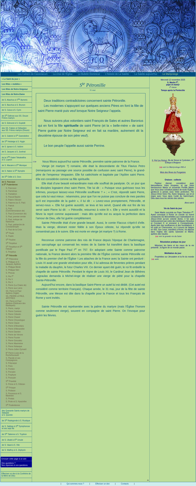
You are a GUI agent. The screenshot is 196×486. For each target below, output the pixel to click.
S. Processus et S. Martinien (14, 394)
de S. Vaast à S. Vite (11, 445)
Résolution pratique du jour (173, 242)
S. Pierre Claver (13, 323)
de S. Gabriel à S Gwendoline (15, 136)
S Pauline (11, 240)
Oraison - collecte (173, 180)
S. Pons (9, 366)
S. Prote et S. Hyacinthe (16, 401)
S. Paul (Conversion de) (16, 214)
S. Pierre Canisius (13, 311)
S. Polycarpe (11, 363)
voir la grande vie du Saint (170, 236)
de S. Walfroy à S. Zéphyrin (14, 450)
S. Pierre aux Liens (14, 288)
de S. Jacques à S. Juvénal (14, 152)
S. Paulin (10, 236)
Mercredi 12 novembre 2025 (173, 80)
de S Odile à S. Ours (11, 177)
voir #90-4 (174, 167)
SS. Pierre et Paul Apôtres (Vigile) (13, 292)
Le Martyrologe (170, 74)
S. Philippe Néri (12, 270)
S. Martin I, (172, 82)
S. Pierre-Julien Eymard (16, 349)
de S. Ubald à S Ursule (12, 440)
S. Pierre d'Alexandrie (15, 329)
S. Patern (13, 200)
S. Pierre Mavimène (14, 343)
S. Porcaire (10, 372)
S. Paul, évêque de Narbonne (14, 220)
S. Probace (10, 391)
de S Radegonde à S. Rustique (16, 421)
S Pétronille (11, 255)
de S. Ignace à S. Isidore (12, 147)
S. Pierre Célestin (13, 314)
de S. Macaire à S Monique (14, 165)
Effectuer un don (102, 484)
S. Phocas (10, 273)
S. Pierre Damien (13, 332)
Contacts (125, 484)
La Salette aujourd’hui (145, 74)
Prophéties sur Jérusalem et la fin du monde (174, 257)
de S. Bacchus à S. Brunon (13, 105)
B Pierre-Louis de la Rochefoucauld (15, 354)
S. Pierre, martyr (13, 308)
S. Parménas (11, 191)
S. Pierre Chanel (13, 317)
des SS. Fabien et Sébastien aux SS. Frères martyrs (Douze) (15, 129)
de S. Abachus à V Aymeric (15, 100)
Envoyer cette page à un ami (14, 459)
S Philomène (12, 259)
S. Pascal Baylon (13, 197)
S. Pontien (10, 369)
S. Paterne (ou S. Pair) (16, 203)
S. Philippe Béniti (13, 267)
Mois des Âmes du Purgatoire (173, 172)
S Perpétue (11, 243)
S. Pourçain (11, 378)
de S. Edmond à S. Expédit (13, 123)
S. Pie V (9, 279)
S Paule (10, 233)
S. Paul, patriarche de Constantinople (15, 226)
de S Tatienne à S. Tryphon (14, 434)
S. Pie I (10, 276)
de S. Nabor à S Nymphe (13, 171)
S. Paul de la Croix (14, 230)
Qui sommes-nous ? (75, 484)
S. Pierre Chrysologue (15, 320)
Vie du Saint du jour (173, 208)
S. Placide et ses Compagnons (13, 359)
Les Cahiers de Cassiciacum (33, 74)
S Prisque (11, 388)
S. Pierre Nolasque (14, 346)
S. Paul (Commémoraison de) (15, 210)
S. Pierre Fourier (13, 338)
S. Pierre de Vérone (14, 335)
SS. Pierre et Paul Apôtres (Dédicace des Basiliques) (16, 303)
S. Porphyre (11, 375)
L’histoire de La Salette (117, 74)
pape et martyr (173, 85)
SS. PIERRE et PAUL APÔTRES (15, 297)
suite (157, 259)
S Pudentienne (13, 405)
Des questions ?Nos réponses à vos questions (15, 464)
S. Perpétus (11, 252)
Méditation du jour (172, 253)
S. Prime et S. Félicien (15, 384)
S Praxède (11, 381)
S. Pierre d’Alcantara (15, 326)
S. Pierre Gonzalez (14, 340)
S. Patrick (10, 206)
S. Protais (10, 399)
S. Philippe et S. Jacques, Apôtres (13, 263)
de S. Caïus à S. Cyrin (11, 110)
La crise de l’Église (63, 74)
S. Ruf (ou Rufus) (159, 160)
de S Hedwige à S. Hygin (13, 141)
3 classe (172, 87)
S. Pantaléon (11, 194)
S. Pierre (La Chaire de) (16, 285)
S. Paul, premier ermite (16, 217)
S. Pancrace (11, 188)
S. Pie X (9, 282)
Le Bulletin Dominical (89, 74)
